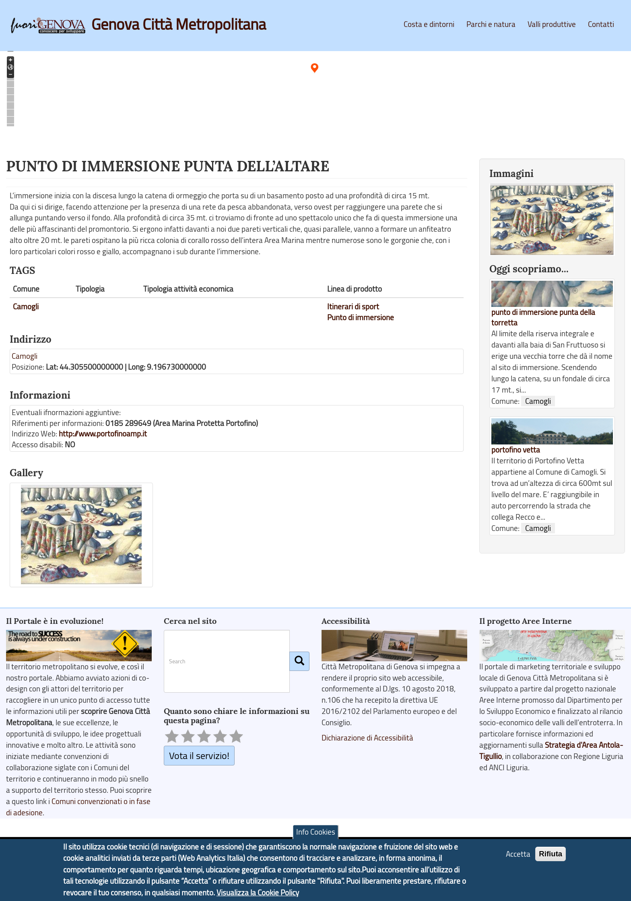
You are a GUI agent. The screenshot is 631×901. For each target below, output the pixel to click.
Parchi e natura (491, 24)
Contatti (601, 24)
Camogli (26, 306)
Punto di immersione (360, 317)
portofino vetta (515, 449)
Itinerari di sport (353, 306)
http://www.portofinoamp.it (103, 433)
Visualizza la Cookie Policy (258, 892)
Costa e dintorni (429, 24)
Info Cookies (315, 832)
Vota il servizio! (199, 755)
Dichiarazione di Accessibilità (367, 737)
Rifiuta (550, 854)
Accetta (518, 854)
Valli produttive (552, 24)
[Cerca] (299, 661)
